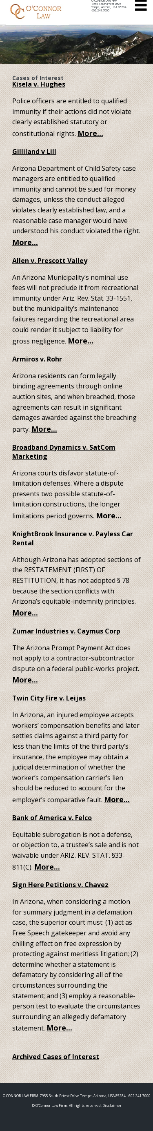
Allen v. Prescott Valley (49, 260)
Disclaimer (112, 1105)
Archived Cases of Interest (55, 1056)
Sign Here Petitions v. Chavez (60, 884)
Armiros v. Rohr (37, 359)
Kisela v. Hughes (38, 84)
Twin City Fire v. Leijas (49, 698)
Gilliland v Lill (34, 151)
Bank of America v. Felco (52, 817)
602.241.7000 (100, 10)
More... (90, 133)
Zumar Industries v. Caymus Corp (66, 631)
